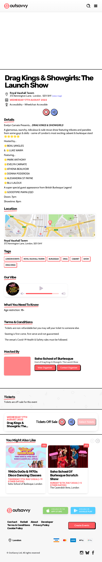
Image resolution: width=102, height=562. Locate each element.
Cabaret (75, 259)
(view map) (57, 96)
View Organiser (45, 367)
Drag (65, 259)
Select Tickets (86, 421)
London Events (12, 259)
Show (86, 259)
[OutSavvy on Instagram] (81, 552)
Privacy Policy (41, 525)
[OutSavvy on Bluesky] (87, 552)
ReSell (23, 521)
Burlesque (54, 259)
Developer (47, 521)
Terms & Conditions (18, 525)
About (34, 521)
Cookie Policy (15, 528)
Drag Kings (10, 265)
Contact (12, 521)
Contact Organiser (68, 367)
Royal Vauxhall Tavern (34, 259)
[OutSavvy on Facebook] (93, 552)
